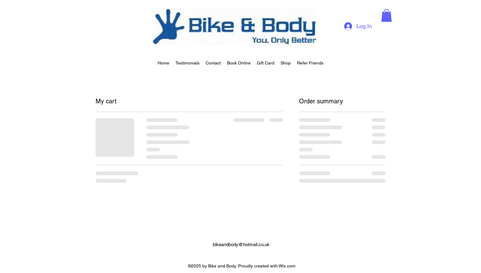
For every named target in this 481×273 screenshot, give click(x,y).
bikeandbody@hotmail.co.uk (241, 244)
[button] (386, 15)
